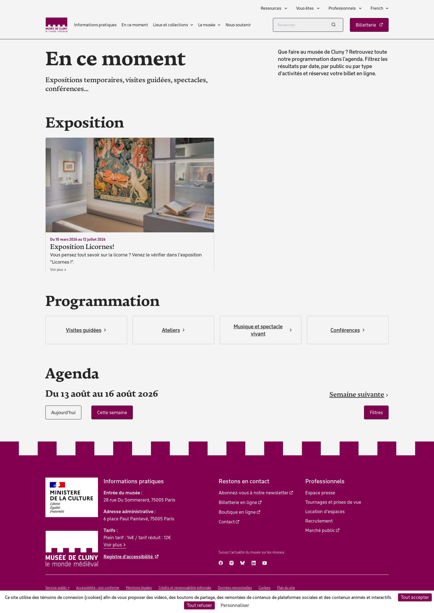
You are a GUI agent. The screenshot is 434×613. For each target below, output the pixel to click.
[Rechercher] (308, 25)
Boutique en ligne (237, 512)
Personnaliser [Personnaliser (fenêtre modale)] (235, 605)
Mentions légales (139, 588)
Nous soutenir (238, 24)
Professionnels (342, 8)
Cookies (264, 588)
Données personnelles (235, 588)
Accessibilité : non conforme (97, 588)
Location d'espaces (325, 511)
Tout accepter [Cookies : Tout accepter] (415, 597)
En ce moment (135, 24)
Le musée (206, 24)
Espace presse (320, 492)
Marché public (320, 530)
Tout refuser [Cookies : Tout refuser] (199, 605)
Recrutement (319, 521)
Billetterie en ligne (238, 502)
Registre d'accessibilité (129, 556)
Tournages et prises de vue (333, 502)
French (377, 8)
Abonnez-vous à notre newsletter (253, 492)
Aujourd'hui (63, 412)
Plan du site (286, 588)
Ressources (271, 8)
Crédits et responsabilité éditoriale (185, 588)
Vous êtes (305, 8)
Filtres (376, 412)
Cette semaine (112, 412)
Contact (227, 521)
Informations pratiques (95, 24)
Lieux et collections (170, 24)
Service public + (57, 588)
